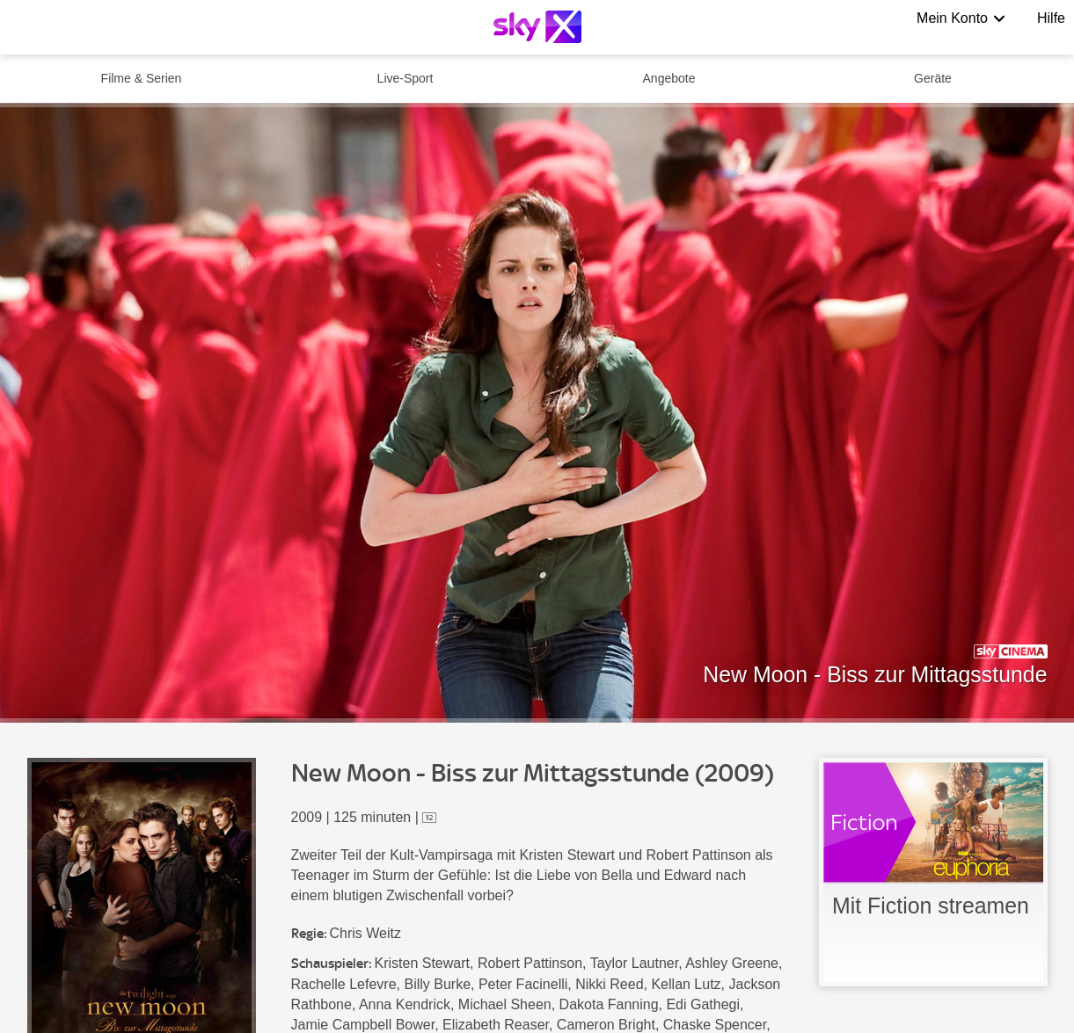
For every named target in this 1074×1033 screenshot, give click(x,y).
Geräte (933, 78)
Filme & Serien (141, 78)
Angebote (669, 78)
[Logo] (537, 27)
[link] (933, 872)
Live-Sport (405, 78)
